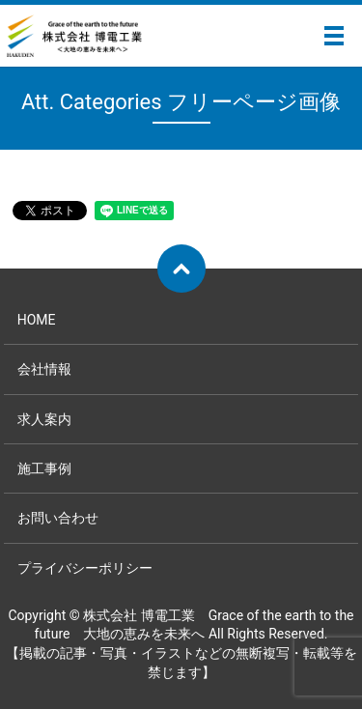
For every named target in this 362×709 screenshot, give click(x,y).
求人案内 (44, 419)
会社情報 (44, 369)
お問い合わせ (57, 517)
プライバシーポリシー (85, 568)
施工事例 (44, 468)
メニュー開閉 (334, 35)
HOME (36, 319)
